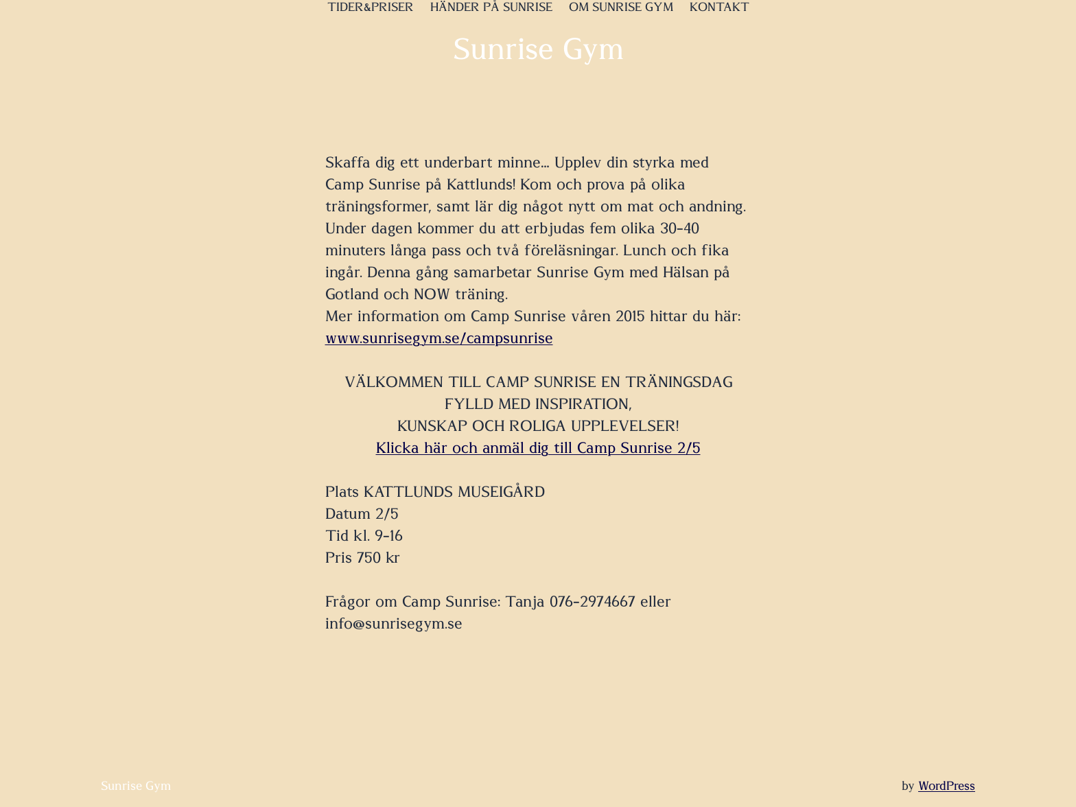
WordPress (946, 786)
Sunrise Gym (538, 50)
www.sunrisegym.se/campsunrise (439, 338)
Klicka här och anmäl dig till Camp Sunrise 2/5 (538, 448)
